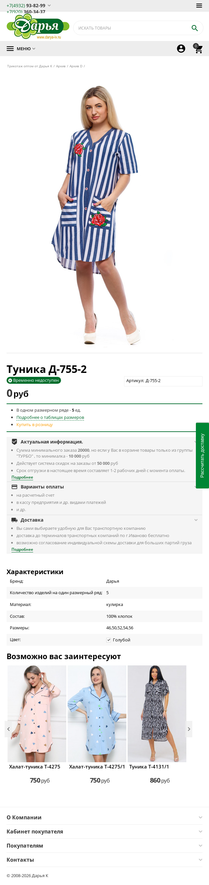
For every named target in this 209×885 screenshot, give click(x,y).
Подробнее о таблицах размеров (50, 417)
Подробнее (22, 477)
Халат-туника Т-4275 (34, 766)
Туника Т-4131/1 (149, 766)
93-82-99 (26, 5)
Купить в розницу (34, 424)
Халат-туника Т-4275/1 (97, 766)
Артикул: (135, 380)
